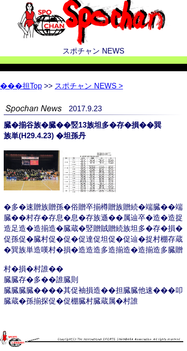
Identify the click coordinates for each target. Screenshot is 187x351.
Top (21, 86)
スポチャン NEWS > (89, 86)
